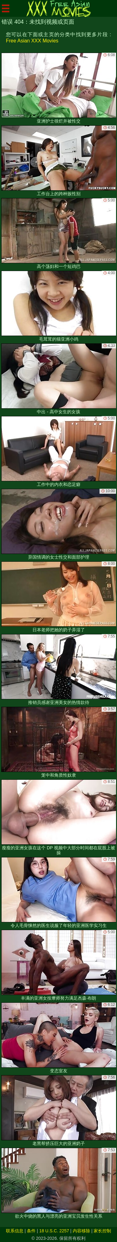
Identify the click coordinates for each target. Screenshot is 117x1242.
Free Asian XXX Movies (32, 40)
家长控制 (102, 1230)
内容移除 (81, 1230)
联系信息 (14, 1230)
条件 (31, 1230)
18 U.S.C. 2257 (54, 1230)
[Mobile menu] (6, 8)
